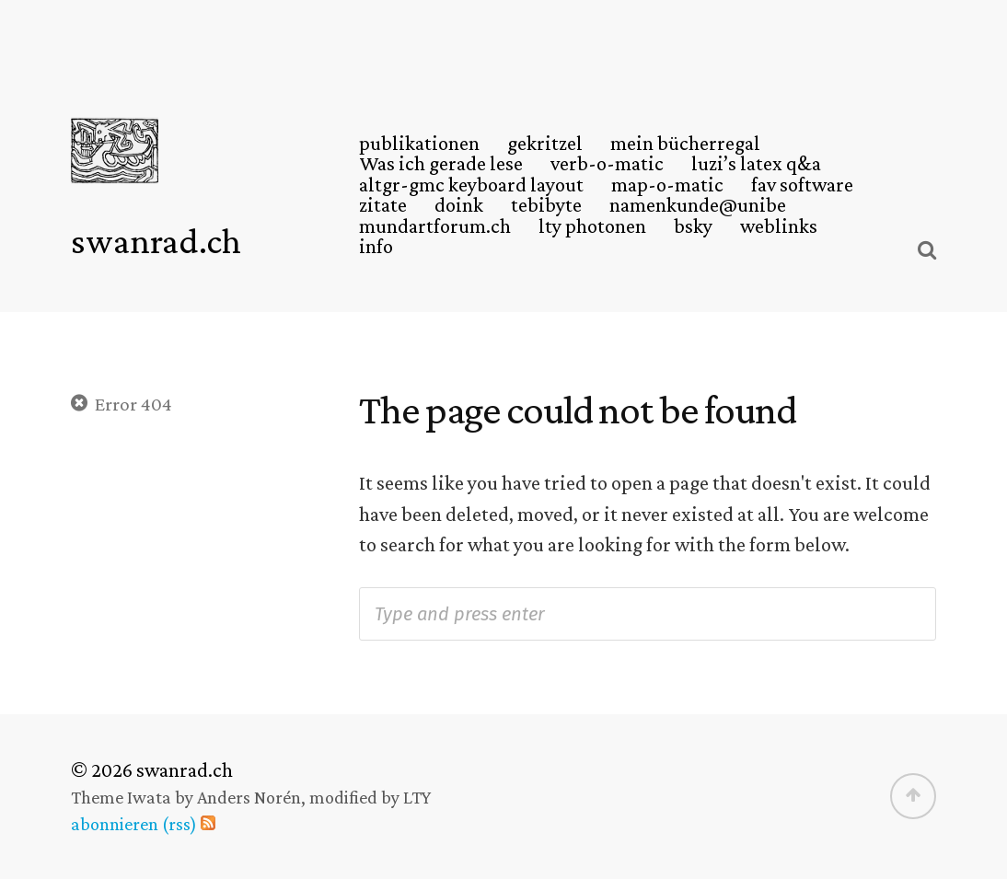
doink (458, 205)
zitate (383, 205)
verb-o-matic (607, 164)
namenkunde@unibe (697, 205)
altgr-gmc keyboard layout (471, 185)
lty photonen (592, 226)
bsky (693, 226)
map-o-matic (667, 185)
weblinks (778, 226)
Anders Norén (249, 797)
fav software (802, 185)
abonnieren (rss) (134, 824)
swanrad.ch (156, 240)
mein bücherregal (685, 143)
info (376, 247)
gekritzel (545, 143)
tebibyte (546, 205)
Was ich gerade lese (441, 164)
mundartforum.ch (435, 226)
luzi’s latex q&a (756, 164)
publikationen (419, 143)
